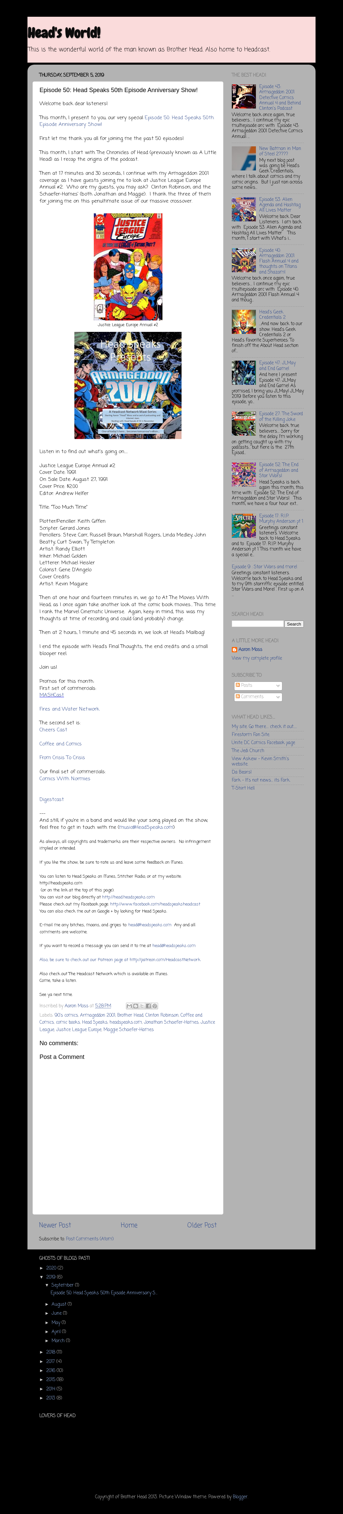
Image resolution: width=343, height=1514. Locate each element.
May (57, 1322)
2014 (51, 1389)
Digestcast (52, 799)
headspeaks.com (126, 1022)
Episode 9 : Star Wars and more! (264, 567)
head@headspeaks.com (150, 925)
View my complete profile (257, 658)
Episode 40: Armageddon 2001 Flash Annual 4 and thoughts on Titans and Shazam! (278, 261)
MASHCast (52, 695)
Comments (250, 697)
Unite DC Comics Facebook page (263, 742)
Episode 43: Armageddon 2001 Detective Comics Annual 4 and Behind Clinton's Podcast (280, 97)
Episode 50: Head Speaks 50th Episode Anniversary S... (104, 1293)
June (57, 1313)
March (59, 1341)
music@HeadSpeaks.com (146, 827)
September (63, 1285)
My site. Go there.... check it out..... (264, 726)
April (57, 1332)
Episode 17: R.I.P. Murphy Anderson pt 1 (281, 519)
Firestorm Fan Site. (251, 734)
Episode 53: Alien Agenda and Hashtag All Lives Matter (279, 205)
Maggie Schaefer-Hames (129, 1029)
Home (129, 1225)
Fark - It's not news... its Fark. (261, 780)
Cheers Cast (53, 730)
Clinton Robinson (162, 1015)
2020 (52, 1268)
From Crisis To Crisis (62, 758)
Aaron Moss (250, 650)
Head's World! (63, 33)
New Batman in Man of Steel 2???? (280, 151)
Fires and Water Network (69, 709)
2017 (51, 1361)
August (60, 1304)
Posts (244, 685)
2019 (51, 1277)
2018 (51, 1352)
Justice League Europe (78, 1029)
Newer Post (55, 1225)
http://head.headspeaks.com (128, 897)
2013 (51, 1398)
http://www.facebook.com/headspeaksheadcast (155, 904)
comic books (68, 1022)
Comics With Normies (65, 779)
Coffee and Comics (61, 744)
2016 (51, 1370)
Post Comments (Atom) (90, 1239)
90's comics (66, 1015)
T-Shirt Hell (243, 788)
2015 (51, 1379)
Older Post (202, 1225)
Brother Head (130, 1015)
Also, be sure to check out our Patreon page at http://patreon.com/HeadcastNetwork (120, 960)
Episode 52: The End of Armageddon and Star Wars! (278, 470)
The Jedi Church (248, 750)
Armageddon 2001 (97, 1015)
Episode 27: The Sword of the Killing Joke (281, 417)
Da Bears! (242, 772)
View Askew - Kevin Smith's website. (260, 761)
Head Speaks (95, 1022)
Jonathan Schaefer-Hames (171, 1022)
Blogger (240, 1497)
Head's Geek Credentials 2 (272, 315)
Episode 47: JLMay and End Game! (277, 366)
